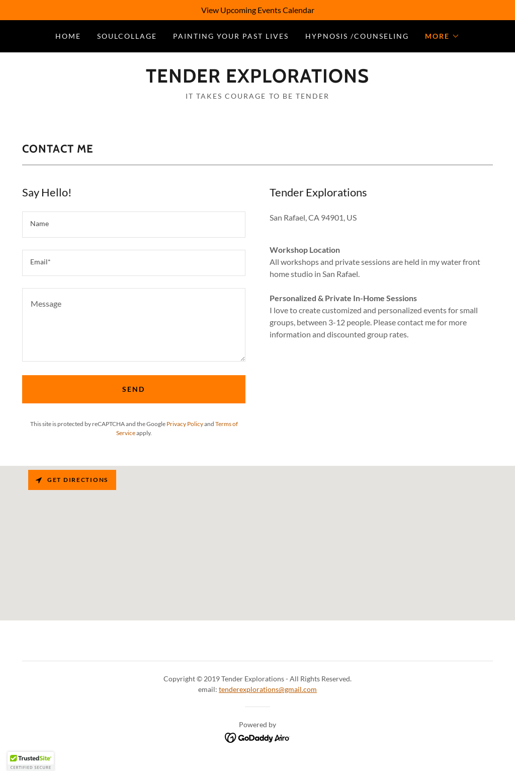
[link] (257, 79)
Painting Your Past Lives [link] (231, 36)
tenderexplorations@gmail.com (268, 689)
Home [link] (68, 36)
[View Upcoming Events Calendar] (257, 10)
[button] (442, 36)
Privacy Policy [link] (184, 424)
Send (133, 389)
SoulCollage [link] (127, 36)
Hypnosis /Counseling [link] (357, 36)
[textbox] (133, 225)
